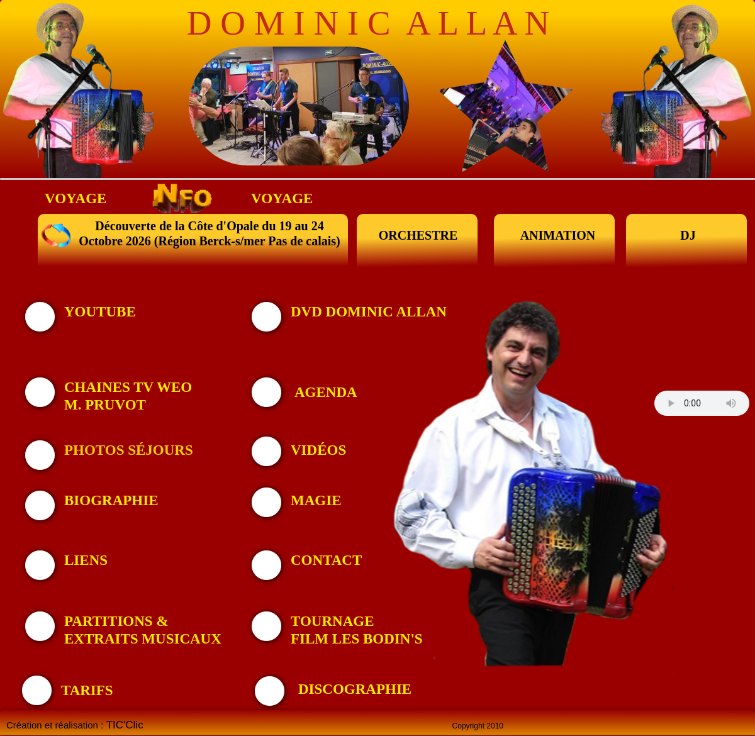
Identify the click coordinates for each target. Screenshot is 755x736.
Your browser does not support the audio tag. (701, 403)
